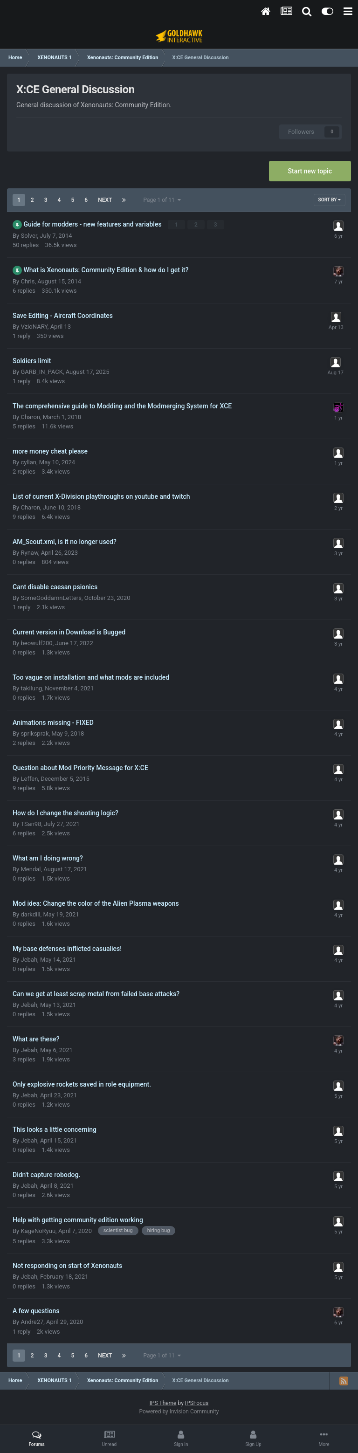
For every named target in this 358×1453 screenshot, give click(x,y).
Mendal (31, 869)
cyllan (28, 462)
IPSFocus (196, 1403)
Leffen (29, 778)
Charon (30, 416)
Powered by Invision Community (179, 1411)
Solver (29, 235)
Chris (27, 281)
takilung (31, 688)
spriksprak (34, 733)
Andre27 (32, 1321)
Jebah (29, 959)
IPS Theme (163, 1403)
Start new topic (310, 171)
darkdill (30, 914)
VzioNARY (34, 326)
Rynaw (29, 552)
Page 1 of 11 (161, 200)
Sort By (329, 199)
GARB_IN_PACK (41, 371)
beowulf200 (36, 643)
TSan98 (31, 823)
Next (105, 200)
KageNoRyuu (38, 1230)
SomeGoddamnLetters (51, 597)
